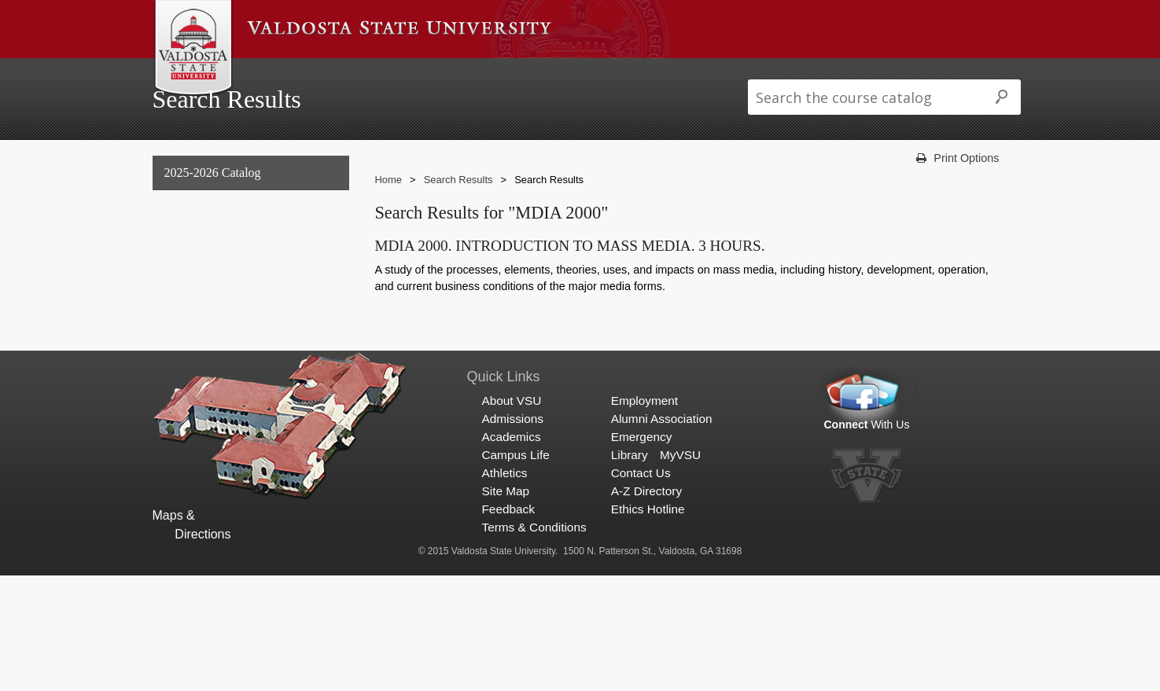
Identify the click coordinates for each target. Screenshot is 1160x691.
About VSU (279, 73)
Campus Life (520, 73)
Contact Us (641, 589)
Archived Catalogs (208, 333)
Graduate (185, 300)
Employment (644, 516)
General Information (214, 237)
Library (629, 570)
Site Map (505, 607)
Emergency (641, 552)
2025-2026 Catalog (212, 204)
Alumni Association (662, 534)
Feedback (507, 625)
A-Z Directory (646, 607)
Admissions (359, 73)
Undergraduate (200, 268)
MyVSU (680, 570)
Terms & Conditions (533, 643)
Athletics (595, 73)
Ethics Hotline (648, 625)
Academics (438, 73)
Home (388, 211)
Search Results (203, 365)
